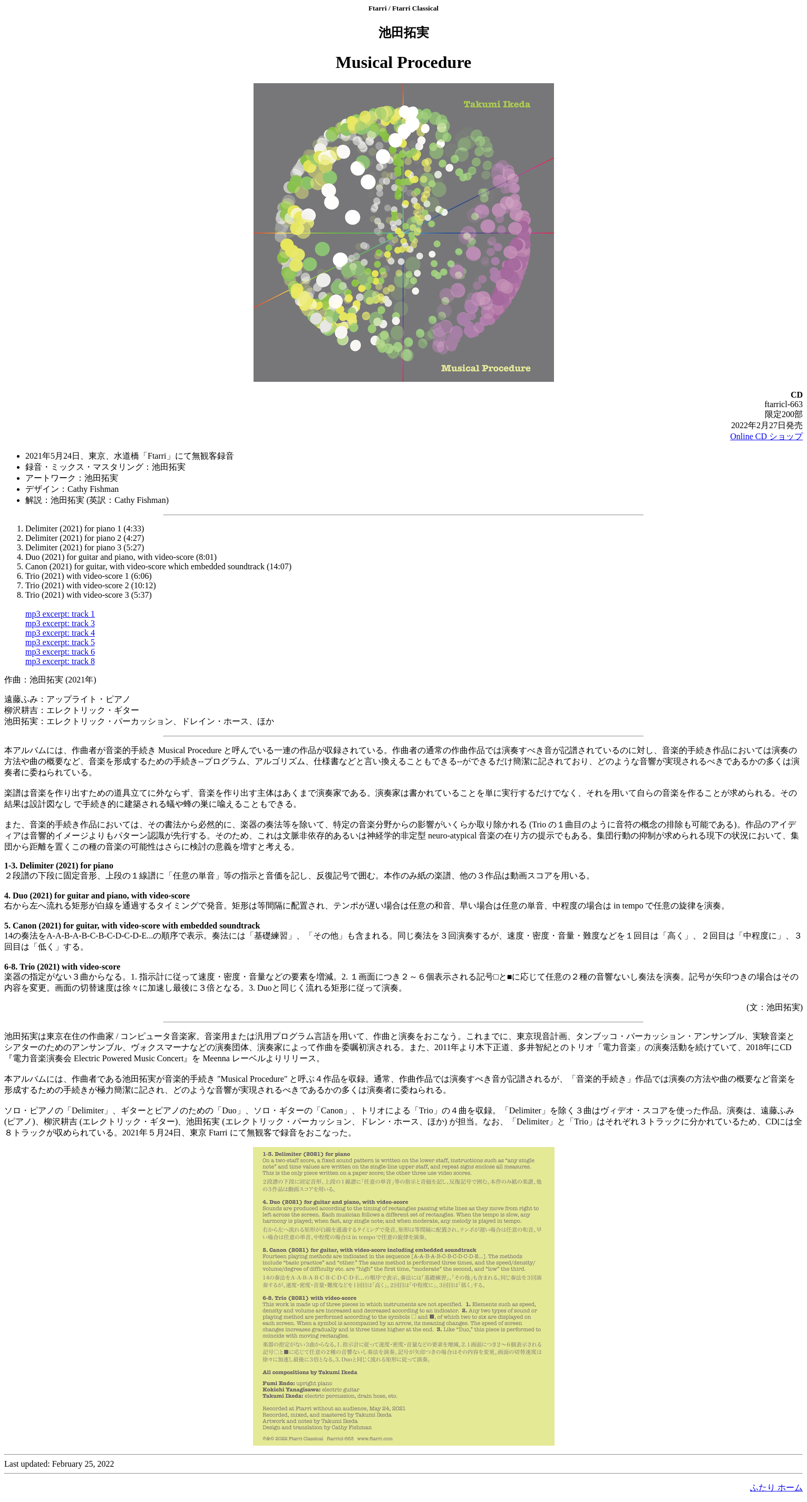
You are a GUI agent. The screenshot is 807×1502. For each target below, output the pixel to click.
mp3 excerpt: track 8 (60, 661)
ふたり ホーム (776, 1487)
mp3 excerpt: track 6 (60, 651)
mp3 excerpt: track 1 (60, 613)
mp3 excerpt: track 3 (60, 623)
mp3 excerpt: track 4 (60, 632)
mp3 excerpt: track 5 (60, 642)
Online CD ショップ (766, 436)
